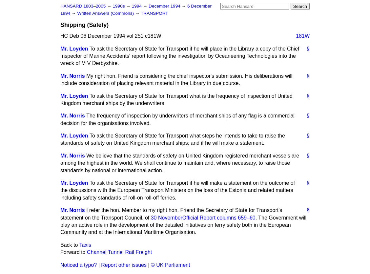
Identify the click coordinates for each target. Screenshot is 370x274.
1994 (137, 6)
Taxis (85, 245)
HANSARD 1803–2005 (83, 6)
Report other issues (124, 265)
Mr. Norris (72, 76)
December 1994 (165, 6)
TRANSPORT (154, 13)
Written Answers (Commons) (106, 13)
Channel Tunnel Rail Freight (119, 252)
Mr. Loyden (74, 49)
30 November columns (203, 218)
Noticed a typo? (78, 265)
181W (303, 36)
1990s (119, 6)
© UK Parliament (170, 265)
